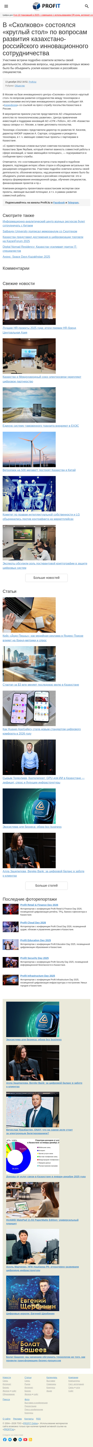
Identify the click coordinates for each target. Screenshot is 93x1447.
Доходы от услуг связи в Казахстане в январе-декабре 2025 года (46, 1176)
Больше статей (46, 885)
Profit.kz (32, 82)
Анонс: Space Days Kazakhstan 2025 (26, 256)
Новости (7, 1377)
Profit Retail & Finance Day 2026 (39, 904)
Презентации (30, 1406)
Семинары (51, 1384)
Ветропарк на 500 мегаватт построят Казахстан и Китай (39, 470)
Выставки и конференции (36, 1403)
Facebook (59, 202)
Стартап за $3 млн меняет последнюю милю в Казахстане (41, 684)
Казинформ (10, 105)
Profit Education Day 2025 (35, 940)
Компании (73, 1377)
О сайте (6, 1419)
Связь (5, 1381)
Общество (20, 86)
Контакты (29, 1419)
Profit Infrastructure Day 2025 (37, 975)
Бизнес (6, 1387)
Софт (70, 1391)
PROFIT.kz (9, 1429)
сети (78, 1387)
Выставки (50, 1381)
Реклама (17, 1419)
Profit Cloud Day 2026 (33, 922)
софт (14, 1391)
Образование (9, 1394)
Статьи (28, 1377)
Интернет (7, 1384)
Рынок (27, 1384)
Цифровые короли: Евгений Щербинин (30, 1313)
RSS (38, 1419)
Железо (6, 1391)
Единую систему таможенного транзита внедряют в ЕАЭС (41, 425)
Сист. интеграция (76, 1384)
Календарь (51, 1377)
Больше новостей (46, 578)
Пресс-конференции (34, 1409)
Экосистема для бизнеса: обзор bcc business (32, 826)
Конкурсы (50, 1387)
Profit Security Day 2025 (34, 958)
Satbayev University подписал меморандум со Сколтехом (40, 231)
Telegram (73, 202)
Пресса (6, 1399)
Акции (49, 1391)
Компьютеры (74, 1381)
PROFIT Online (30, 1423)
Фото (27, 1399)
